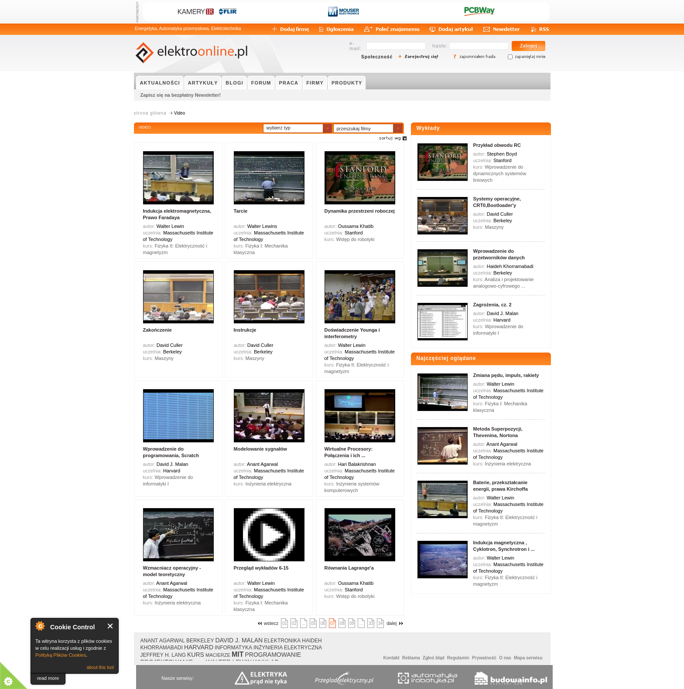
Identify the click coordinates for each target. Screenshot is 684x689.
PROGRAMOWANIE (273, 654)
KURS (195, 654)
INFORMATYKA (233, 648)
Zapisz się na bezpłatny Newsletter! (180, 95)
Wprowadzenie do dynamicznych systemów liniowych (500, 173)
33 (371, 623)
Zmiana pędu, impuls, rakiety (506, 375)
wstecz (267, 623)
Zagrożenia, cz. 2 (492, 304)
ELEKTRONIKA (282, 641)
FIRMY (315, 82)
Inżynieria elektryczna (268, 483)
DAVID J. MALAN (239, 640)
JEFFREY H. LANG (163, 655)
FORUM (261, 82)
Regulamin (458, 657)
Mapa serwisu (528, 657)
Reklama (411, 657)
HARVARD (198, 647)
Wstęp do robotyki (355, 239)
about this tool (100, 667)
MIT (238, 654)
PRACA (289, 82)
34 (380, 623)
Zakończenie (157, 330)
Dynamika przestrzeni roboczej (360, 211)
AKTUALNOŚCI (160, 82)
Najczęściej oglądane (446, 358)
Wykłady (428, 128)
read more (48, 678)
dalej (395, 623)
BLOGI (234, 82)
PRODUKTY (347, 82)
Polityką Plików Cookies (60, 655)
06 (323, 623)
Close (110, 626)
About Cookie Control (39, 625)
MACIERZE (217, 655)
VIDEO (145, 127)
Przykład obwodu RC (497, 145)
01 (284, 623)
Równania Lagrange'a (349, 567)
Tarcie (241, 211)
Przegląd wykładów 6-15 (261, 567)
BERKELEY (200, 641)
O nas (505, 657)
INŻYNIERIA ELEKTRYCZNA (287, 648)
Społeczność (377, 56)
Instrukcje (245, 330)
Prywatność (484, 657)
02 (294, 623)
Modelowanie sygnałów (260, 448)
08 (342, 623)
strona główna (150, 113)
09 (351, 623)
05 (313, 623)
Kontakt (391, 657)
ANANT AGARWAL (162, 641)
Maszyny (163, 358)
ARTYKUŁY (203, 82)
